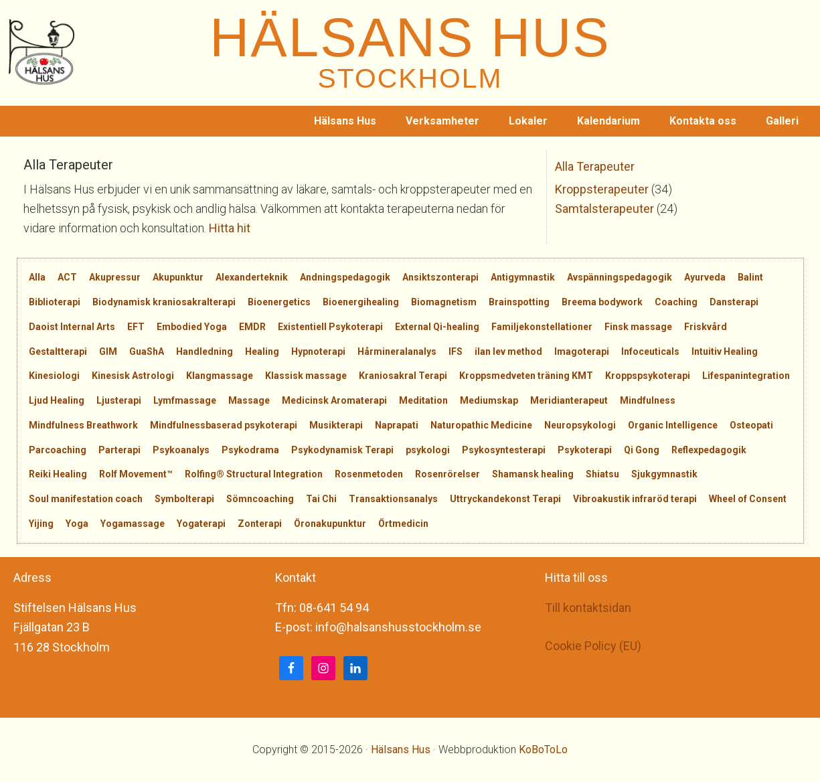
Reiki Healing (58, 474)
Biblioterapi (54, 302)
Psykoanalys (181, 450)
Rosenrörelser (447, 474)
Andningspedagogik (345, 277)
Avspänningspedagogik (619, 277)
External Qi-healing (437, 326)
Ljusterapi (118, 400)
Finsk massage (638, 326)
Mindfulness (647, 400)
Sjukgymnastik (664, 474)
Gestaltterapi (58, 351)
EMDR (252, 326)
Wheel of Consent (748, 498)
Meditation (423, 400)
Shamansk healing (533, 474)
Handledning (204, 351)
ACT (67, 277)
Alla (37, 277)
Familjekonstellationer (541, 326)
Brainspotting (519, 302)
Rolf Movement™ (136, 474)
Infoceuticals (650, 351)
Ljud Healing (56, 400)
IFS (455, 351)
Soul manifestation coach (86, 498)
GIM (108, 351)
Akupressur (115, 277)
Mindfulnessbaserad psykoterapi (223, 425)
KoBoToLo (543, 749)
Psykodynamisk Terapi (342, 450)
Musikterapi (336, 425)
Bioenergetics (279, 302)
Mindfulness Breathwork (83, 425)
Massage (249, 400)
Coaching (676, 302)
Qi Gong (641, 450)
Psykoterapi (585, 450)
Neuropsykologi (580, 425)
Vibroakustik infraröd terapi (635, 498)
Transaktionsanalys (393, 498)
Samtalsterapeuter (604, 209)
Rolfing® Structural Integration (254, 474)
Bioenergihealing (361, 302)
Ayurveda (705, 277)
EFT (136, 326)
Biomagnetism (444, 302)
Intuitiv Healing (724, 351)
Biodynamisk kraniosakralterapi (164, 302)
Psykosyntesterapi (504, 450)
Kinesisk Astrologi (133, 375)
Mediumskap (489, 400)
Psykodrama (250, 450)
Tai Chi (321, 498)
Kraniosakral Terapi (403, 375)
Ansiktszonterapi (440, 277)
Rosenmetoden (369, 474)
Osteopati (751, 425)
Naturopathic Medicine (481, 425)
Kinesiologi (54, 375)
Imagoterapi (581, 351)
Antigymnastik (523, 277)
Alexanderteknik (252, 277)
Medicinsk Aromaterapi (334, 400)
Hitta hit (229, 228)
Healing (262, 351)
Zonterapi (260, 523)
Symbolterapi (184, 498)
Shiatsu (602, 474)
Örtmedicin (403, 523)
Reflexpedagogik (708, 450)
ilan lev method (508, 351)
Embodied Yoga (192, 326)
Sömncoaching (260, 498)
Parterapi (119, 450)
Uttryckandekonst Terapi (505, 498)
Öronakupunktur (330, 523)
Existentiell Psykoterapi (330, 326)
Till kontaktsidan (588, 608)
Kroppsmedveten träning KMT (526, 375)
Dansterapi (734, 302)
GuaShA (146, 351)
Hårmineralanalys (396, 351)
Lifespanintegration (746, 375)
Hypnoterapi (318, 351)
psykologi (428, 450)
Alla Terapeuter (595, 166)
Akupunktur (178, 277)
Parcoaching (57, 450)
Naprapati (396, 425)
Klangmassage (219, 375)
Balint (750, 277)
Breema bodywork (602, 302)
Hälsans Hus (400, 749)
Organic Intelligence (673, 425)
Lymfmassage (184, 400)
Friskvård (705, 326)
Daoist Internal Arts (72, 326)
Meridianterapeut (569, 400)
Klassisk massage (306, 375)
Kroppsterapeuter (602, 189)
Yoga (77, 523)
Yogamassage (132, 523)
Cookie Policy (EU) (593, 646)
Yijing (41, 523)
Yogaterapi (201, 523)
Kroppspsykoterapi (647, 375)
